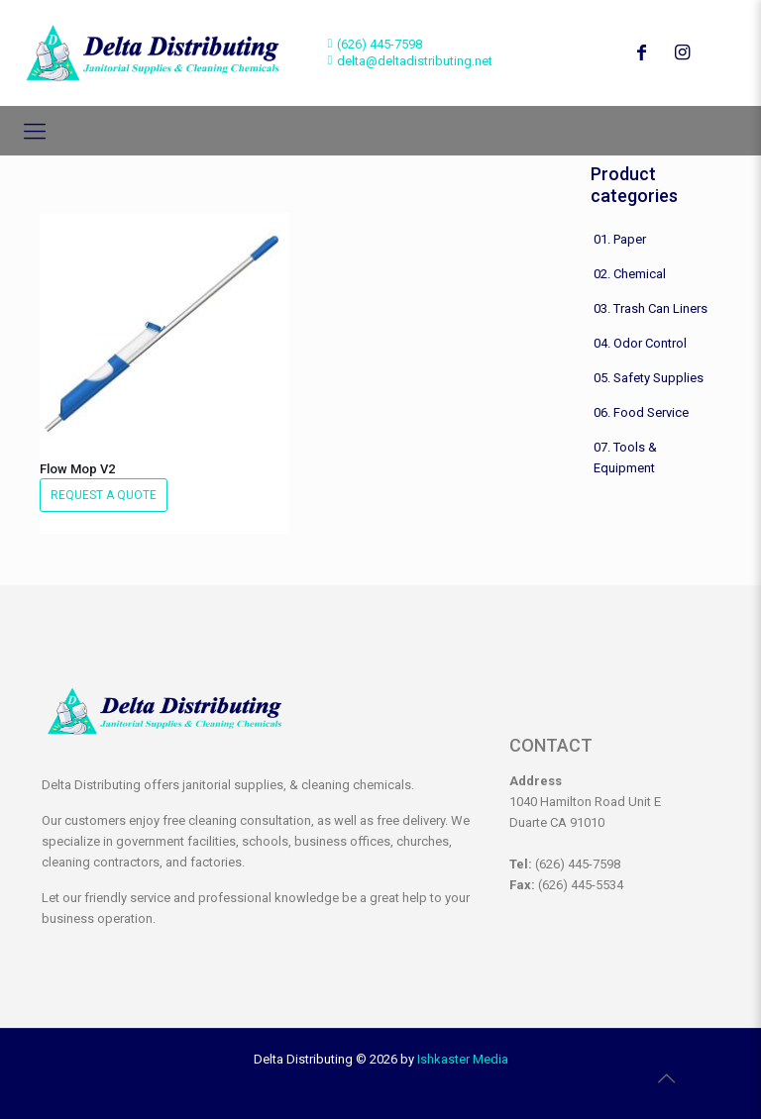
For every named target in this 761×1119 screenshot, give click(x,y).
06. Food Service (641, 412)
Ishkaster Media (462, 1059)
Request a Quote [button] (104, 495)
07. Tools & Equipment (625, 457)
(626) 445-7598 (379, 44)
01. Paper (620, 239)
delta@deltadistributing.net (414, 60)
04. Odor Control (640, 343)
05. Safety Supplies (649, 377)
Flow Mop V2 (77, 468)
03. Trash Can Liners (650, 308)
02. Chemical (630, 273)
